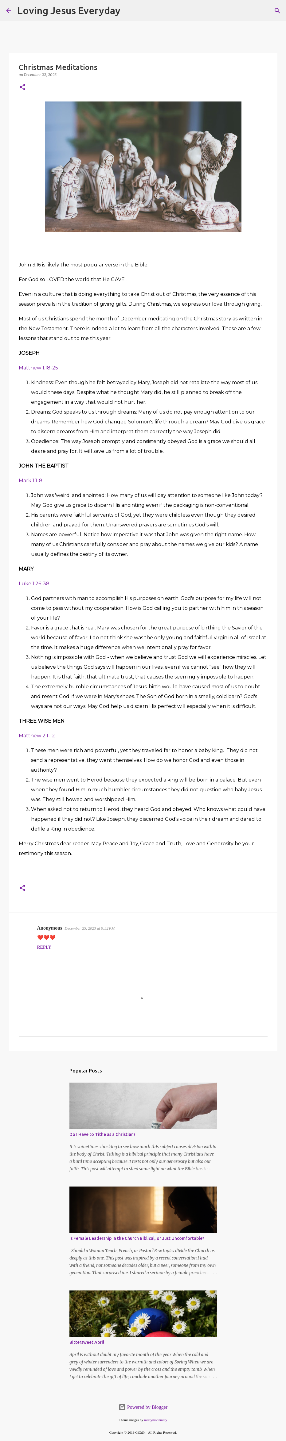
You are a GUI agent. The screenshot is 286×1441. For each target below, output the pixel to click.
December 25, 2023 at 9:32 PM (90, 928)
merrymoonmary (155, 1420)
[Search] (129, 10)
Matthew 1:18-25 (38, 368)
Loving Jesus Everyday (68, 10)
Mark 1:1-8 (30, 481)
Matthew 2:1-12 (37, 736)
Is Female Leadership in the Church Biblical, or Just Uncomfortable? (136, 1238)
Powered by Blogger (143, 1407)
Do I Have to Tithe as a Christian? (102, 1134)
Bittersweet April (86, 1342)
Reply (44, 947)
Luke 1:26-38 (34, 584)
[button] (22, 87)
